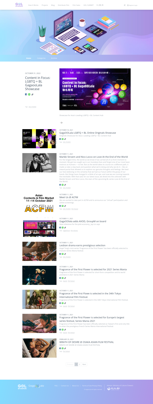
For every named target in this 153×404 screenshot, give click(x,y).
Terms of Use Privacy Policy (92, 386)
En (98, 5)
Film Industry (74, 230)
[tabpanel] (76, 32)
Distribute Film (63, 5)
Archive (54, 58)
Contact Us (65, 386)
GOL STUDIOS (32, 107)
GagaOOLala (66, 230)
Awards (65, 281)
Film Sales (76, 5)
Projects (45, 5)
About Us (75, 386)
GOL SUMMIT (89, 5)
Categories (41, 58)
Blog (53, 5)
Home (28, 58)
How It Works (33, 5)
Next (84, 364)
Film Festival (74, 209)
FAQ (56, 386)
